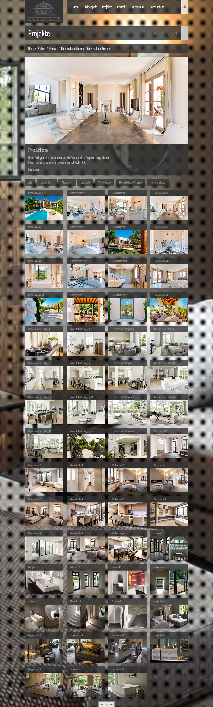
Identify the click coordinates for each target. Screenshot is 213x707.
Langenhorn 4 (160, 635)
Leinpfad (85, 182)
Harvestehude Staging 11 (123, 397)
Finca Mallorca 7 (119, 227)
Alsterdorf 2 (75, 601)
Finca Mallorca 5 (35, 227)
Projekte (107, 7)
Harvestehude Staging (72, 49)
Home (75, 7)
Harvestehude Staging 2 (81, 329)
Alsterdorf (67, 182)
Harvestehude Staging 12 (165, 397)
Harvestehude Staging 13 (39, 431)
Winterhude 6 (76, 499)
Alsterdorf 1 (117, 601)
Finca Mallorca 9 (35, 261)
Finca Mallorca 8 (161, 227)
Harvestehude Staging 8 (164, 363)
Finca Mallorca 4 (161, 193)
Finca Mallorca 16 (161, 295)
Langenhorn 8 (160, 601)
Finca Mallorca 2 (77, 193)
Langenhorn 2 (34, 669)
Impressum (138, 7)
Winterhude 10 (76, 465)
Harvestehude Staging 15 (81, 431)
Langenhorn (47, 182)
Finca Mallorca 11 (119, 261)
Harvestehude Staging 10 (81, 397)
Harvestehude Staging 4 (164, 329)
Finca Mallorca (158, 182)
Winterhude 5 (118, 499)
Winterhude (104, 182)
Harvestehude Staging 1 (39, 329)
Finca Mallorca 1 (35, 193)
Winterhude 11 (34, 465)
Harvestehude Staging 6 (81, 363)
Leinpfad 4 (158, 533)
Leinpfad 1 (116, 567)
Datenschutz (157, 7)
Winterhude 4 (118, 533)
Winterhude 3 (76, 533)
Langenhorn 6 (76, 635)
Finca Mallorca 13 (36, 295)
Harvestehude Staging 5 (39, 363)
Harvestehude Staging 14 (123, 431)
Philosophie (90, 7)
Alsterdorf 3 (33, 601)
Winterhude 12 (160, 431)
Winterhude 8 (160, 465)
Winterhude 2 (34, 533)
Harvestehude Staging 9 (39, 397)
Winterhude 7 (34, 499)
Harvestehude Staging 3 (123, 329)
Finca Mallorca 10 (78, 261)
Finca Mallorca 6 (77, 227)
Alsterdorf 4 (159, 567)
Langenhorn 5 (118, 635)
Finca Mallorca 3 (119, 193)
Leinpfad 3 (33, 567)
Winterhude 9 (118, 465)
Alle (30, 182)
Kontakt (121, 7)
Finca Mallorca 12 (161, 261)
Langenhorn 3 (118, 669)
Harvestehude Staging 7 (122, 363)
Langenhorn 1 (76, 669)
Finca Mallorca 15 (119, 295)
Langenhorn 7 (34, 635)
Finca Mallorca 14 (77, 295)
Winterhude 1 (160, 499)
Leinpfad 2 (75, 567)
